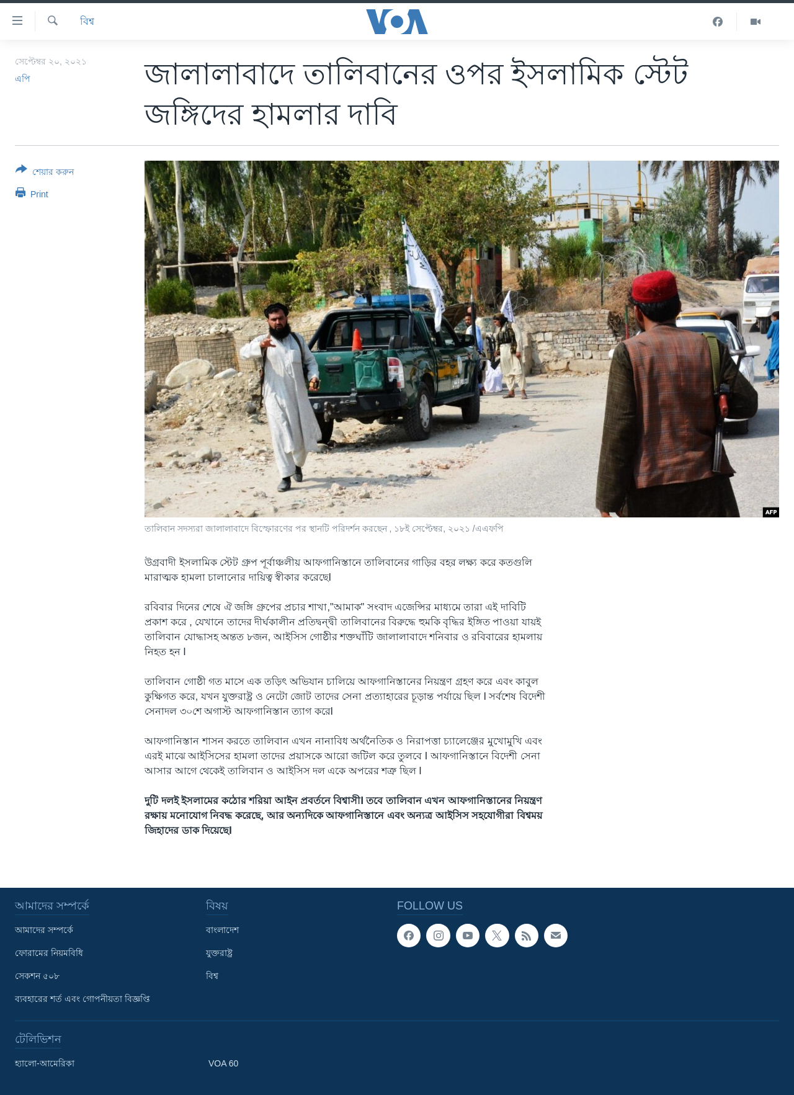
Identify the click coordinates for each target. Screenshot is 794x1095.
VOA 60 (223, 1063)
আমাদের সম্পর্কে (44, 930)
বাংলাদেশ (222, 930)
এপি (22, 79)
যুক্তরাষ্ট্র (219, 953)
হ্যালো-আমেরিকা (44, 1063)
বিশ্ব (87, 21)
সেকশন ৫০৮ (37, 976)
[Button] (45, 173)
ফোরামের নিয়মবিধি (49, 953)
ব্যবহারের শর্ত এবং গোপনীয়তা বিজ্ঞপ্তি (82, 999)
